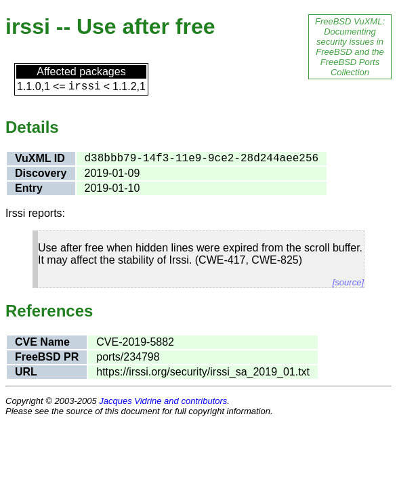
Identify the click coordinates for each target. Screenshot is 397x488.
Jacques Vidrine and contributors (163, 401)
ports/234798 (127, 357)
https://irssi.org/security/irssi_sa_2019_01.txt (203, 372)
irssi (84, 87)
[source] (348, 282)
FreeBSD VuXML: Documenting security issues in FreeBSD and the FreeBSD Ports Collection (350, 46)
